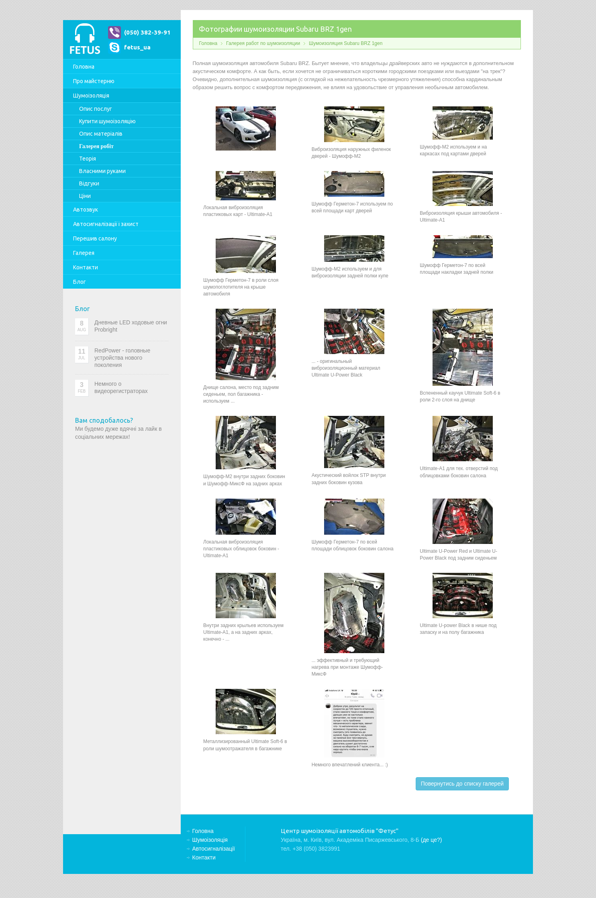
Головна (83, 66)
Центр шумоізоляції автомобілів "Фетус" (84, 39)
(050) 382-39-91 (147, 32)
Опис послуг (95, 109)
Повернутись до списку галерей (462, 783)
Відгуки (89, 183)
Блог (79, 282)
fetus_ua (137, 47)
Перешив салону (95, 238)
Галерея (83, 253)
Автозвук (85, 209)
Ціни (85, 196)
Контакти (85, 267)
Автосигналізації (106, 224)
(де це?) (431, 840)
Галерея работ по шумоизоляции (263, 43)
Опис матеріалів (100, 133)
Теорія (87, 158)
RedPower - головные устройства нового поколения (122, 357)
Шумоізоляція (91, 95)
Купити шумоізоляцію (107, 121)
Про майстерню (93, 81)
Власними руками (102, 171)
